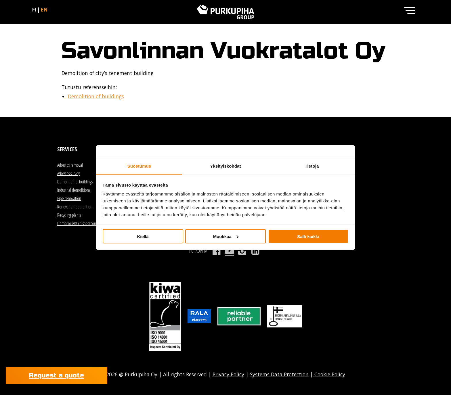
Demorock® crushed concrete (80, 223)
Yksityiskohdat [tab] (225, 166)
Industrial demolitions (73, 190)
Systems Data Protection (279, 374)
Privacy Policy (228, 374)
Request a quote (56, 375)
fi (34, 9)
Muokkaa (225, 236)
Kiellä (142, 236)
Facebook (216, 251)
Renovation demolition (74, 207)
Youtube (229, 251)
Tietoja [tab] (312, 166)
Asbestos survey (68, 173)
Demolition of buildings (96, 96)
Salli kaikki (308, 236)
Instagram (242, 251)
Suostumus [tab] (139, 166)
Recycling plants (69, 215)
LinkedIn (255, 251)
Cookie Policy (329, 374)
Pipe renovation (69, 198)
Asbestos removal (70, 165)
